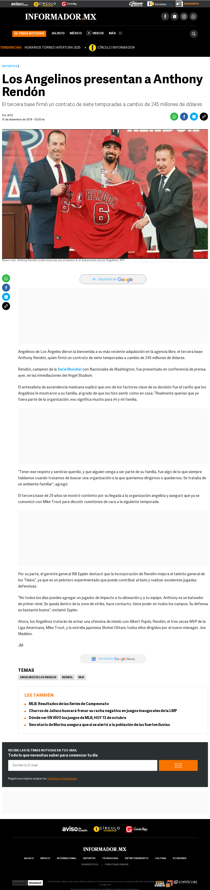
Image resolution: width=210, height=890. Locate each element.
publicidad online (117, 865)
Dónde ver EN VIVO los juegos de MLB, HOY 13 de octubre (77, 718)
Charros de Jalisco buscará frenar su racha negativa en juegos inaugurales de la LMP (103, 711)
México (76, 33)
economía (179, 858)
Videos (95, 33)
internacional (66, 858)
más (115, 33)
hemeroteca (89, 865)
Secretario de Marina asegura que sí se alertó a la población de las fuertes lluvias (99, 725)
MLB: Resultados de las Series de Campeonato (69, 704)
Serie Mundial (70, 370)
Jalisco (58, 33)
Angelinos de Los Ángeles (38, 677)
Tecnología (110, 858)
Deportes (9, 66)
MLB (81, 677)
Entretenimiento (136, 858)
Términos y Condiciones (62, 778)
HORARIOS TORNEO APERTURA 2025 (52, 47)
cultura (160, 858)
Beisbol (67, 677)
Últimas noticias (29, 33)
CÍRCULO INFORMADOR (116, 47)
